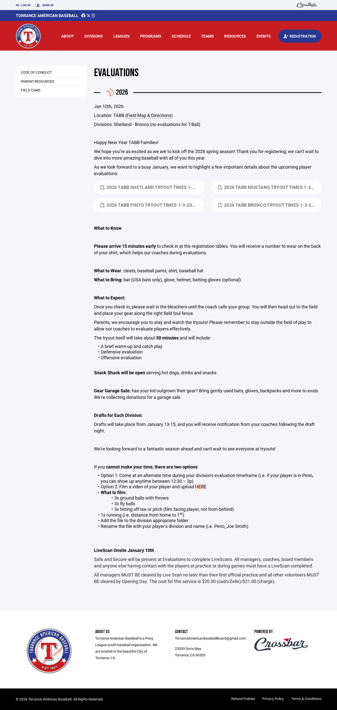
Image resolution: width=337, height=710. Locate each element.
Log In (23, 5)
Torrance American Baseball (47, 15)
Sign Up (45, 5)
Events (264, 36)
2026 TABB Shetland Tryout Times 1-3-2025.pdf (152, 187)
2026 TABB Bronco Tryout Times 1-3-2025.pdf (269, 205)
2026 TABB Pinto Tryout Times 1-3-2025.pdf (152, 205)
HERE (200, 487)
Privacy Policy (273, 698)
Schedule (181, 36)
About (67, 36)
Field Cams (30, 90)
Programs (150, 36)
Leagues (121, 36)
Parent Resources (37, 81)
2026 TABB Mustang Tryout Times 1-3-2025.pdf (269, 187)
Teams (207, 36)
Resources (235, 36)
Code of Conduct (36, 72)
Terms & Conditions (306, 698)
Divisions (93, 36)
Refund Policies (243, 698)
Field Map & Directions (149, 115)
